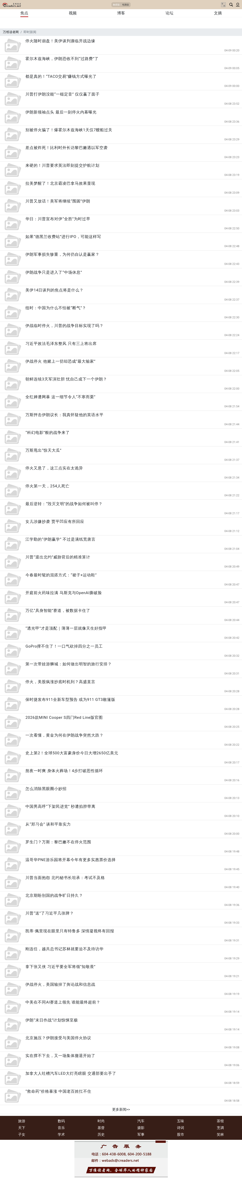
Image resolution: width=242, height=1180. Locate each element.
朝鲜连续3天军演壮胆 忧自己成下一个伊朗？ (66, 379)
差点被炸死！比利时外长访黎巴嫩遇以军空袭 (66, 147)
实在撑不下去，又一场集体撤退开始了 (60, 1055)
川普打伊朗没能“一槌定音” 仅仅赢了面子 (62, 94)
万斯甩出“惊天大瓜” (43, 450)
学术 (61, 1134)
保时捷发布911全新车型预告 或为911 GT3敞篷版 (70, 699)
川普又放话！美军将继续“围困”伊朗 (57, 201)
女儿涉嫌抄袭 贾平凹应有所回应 (54, 521)
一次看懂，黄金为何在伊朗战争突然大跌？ (64, 735)
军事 (140, 1134)
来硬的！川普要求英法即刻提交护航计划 (62, 165)
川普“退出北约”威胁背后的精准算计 (57, 557)
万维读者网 (11, 32)
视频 (73, 13)
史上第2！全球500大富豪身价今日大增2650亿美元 (71, 753)
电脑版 (125, 4)
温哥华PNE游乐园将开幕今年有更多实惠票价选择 (70, 860)
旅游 (21, 1121)
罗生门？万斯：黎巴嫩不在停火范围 (58, 842)
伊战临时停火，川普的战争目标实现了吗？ (64, 325)
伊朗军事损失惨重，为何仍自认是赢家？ (62, 254)
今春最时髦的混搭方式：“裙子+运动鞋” (61, 575)
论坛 (169, 13)
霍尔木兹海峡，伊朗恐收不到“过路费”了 (61, 58)
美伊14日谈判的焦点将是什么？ (54, 290)
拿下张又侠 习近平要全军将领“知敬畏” (60, 966)
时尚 (101, 1121)
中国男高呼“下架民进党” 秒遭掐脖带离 (60, 806)
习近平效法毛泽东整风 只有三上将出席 (60, 343)
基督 (101, 1128)
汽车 (140, 1121)
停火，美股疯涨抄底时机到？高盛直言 (60, 682)
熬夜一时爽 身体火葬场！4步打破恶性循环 (64, 771)
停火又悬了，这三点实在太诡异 (54, 468)
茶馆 (220, 1121)
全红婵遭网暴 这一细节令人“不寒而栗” (60, 397)
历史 (101, 1134)
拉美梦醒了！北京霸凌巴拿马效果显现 (60, 183)
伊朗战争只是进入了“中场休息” (53, 272)
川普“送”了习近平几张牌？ (49, 913)
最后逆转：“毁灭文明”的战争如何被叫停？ (64, 504)
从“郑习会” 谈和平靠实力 (48, 824)
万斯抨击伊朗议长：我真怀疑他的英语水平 (64, 415)
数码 (61, 1121)
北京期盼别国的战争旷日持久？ (54, 895)
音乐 (61, 1128)
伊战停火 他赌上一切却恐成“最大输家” (60, 361)
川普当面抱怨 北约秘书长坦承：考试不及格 (65, 877)
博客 (121, 13)
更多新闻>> (121, 1109)
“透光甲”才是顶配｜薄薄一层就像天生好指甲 (66, 628)
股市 (180, 1134)
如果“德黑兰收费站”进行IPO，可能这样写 (63, 236)
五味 (180, 1121)
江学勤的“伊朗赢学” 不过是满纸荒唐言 (60, 539)
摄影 (140, 1128)
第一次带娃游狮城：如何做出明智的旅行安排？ (68, 664)
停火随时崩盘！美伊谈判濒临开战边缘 (60, 41)
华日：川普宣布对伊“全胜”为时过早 (57, 219)
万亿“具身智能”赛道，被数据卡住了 (57, 610)
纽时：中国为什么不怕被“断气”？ (55, 308)
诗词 (180, 1128)
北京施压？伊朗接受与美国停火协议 (58, 1038)
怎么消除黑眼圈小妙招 (46, 788)
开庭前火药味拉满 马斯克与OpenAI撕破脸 (63, 593)
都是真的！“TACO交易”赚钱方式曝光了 (61, 76)
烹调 (220, 1128)
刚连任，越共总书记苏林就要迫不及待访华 (64, 949)
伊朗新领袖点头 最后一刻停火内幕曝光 (60, 112)
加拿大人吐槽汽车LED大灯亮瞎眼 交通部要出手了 (70, 1073)
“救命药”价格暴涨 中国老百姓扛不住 (58, 1091)
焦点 (24, 13)
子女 (21, 1134)
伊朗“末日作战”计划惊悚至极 (51, 1020)
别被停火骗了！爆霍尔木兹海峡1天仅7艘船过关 (68, 130)
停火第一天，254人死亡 (47, 486)
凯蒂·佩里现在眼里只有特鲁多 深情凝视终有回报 (69, 931)
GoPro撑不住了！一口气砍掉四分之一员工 (64, 646)
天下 (21, 1128)
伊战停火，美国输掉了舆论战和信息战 (60, 984)
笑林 (220, 1134)
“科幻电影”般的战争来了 (47, 432)
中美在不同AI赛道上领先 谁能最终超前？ (62, 1002)
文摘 (218, 13)
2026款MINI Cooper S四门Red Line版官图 (64, 717)
